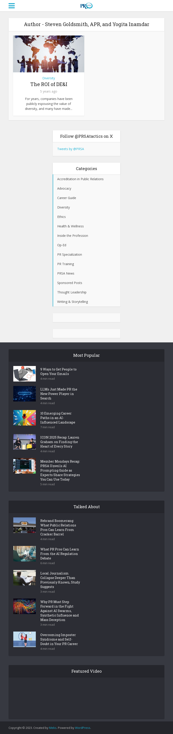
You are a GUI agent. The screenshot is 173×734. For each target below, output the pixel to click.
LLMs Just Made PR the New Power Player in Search (58, 393)
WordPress (82, 728)
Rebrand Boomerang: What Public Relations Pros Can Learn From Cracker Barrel (58, 527)
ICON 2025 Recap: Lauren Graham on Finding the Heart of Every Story (59, 441)
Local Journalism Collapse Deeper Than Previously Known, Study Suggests (60, 580)
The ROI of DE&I (48, 84)
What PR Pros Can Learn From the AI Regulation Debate (59, 553)
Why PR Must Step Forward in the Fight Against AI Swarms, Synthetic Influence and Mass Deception (59, 611)
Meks (53, 728)
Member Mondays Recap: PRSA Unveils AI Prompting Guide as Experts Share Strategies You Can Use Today (60, 470)
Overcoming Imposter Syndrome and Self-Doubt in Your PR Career (59, 639)
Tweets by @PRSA (70, 149)
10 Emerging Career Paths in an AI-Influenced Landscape (57, 417)
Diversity (48, 78)
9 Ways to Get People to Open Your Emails (58, 371)
